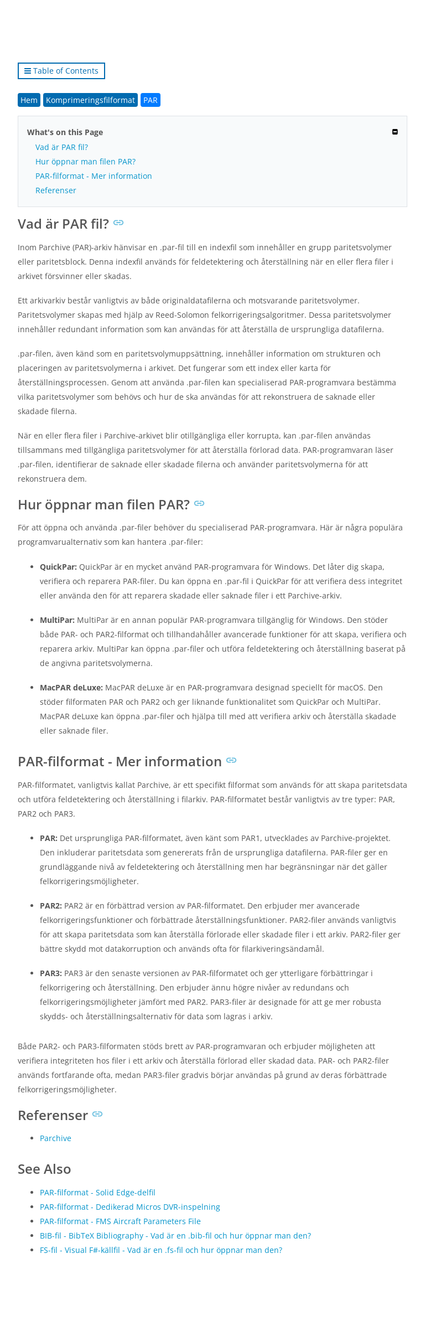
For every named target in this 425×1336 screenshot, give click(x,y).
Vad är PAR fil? (61, 147)
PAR (150, 100)
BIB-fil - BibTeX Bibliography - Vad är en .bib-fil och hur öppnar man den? (175, 1235)
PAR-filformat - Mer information (93, 176)
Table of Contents (61, 70)
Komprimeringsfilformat (90, 100)
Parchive (55, 1138)
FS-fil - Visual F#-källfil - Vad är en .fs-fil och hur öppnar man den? (161, 1250)
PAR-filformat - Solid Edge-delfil (98, 1192)
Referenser (55, 190)
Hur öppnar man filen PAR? (85, 161)
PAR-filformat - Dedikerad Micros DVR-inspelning (130, 1206)
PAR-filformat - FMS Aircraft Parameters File (120, 1221)
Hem (29, 100)
